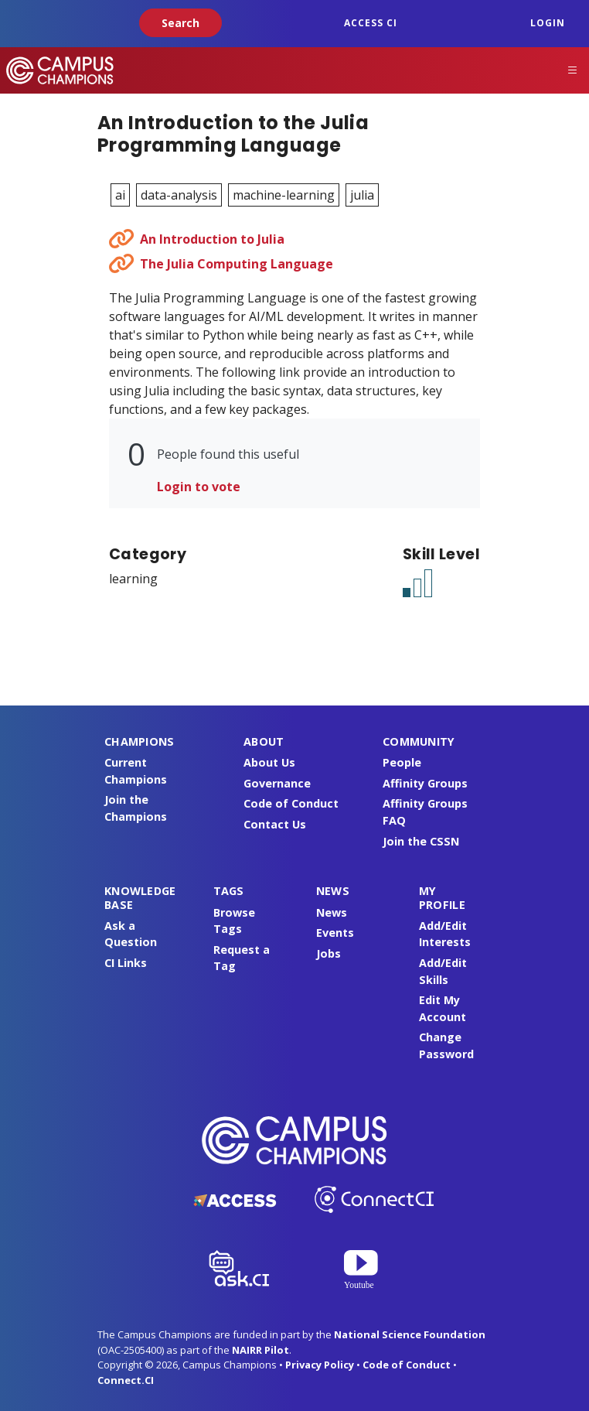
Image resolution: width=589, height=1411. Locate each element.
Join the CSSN (421, 841)
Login (547, 22)
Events (335, 932)
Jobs (328, 953)
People (402, 762)
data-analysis (179, 194)
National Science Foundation (409, 1334)
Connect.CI (125, 1380)
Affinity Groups (425, 783)
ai (120, 194)
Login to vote (198, 486)
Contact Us (274, 824)
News (331, 912)
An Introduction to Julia (212, 239)
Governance (277, 783)
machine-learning (284, 194)
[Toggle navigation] (573, 70)
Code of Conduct (291, 803)
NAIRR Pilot (260, 1350)
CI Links (125, 962)
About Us (269, 762)
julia (362, 194)
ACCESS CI (370, 22)
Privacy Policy (319, 1365)
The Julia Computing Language (236, 263)
